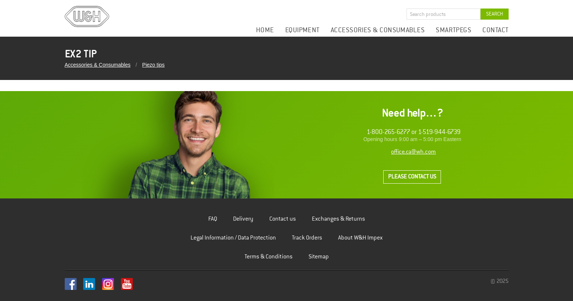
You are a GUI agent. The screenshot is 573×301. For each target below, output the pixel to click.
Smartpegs (453, 30)
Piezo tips (153, 65)
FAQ (212, 219)
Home (265, 30)
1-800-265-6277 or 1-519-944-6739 (414, 132)
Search (494, 14)
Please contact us (412, 176)
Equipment (302, 30)
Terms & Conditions (269, 256)
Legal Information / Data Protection (233, 237)
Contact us (282, 219)
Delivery (243, 219)
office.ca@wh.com (413, 151)
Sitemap (319, 256)
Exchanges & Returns (338, 219)
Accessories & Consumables (378, 30)
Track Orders (307, 237)
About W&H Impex (360, 237)
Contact (495, 30)
